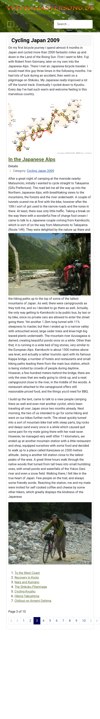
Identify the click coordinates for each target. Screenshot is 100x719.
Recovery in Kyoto (27, 577)
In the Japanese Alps (31, 159)
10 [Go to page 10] (84, 621)
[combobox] (73, 24)
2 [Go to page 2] (30, 621)
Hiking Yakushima (27, 596)
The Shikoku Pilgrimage (31, 587)
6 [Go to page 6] (57, 621)
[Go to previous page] (17, 620)
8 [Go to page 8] (70, 621)
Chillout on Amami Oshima (33, 601)
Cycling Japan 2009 (40, 171)
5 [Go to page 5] (50, 621)
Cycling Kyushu (25, 591)
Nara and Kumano (27, 582)
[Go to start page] (11, 620)
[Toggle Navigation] (10, 24)
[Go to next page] (91, 620)
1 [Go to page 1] (24, 621)
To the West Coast (27, 573)
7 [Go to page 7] (63, 621)
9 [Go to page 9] (76, 621)
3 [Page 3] (37, 621)
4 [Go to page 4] (43, 621)
